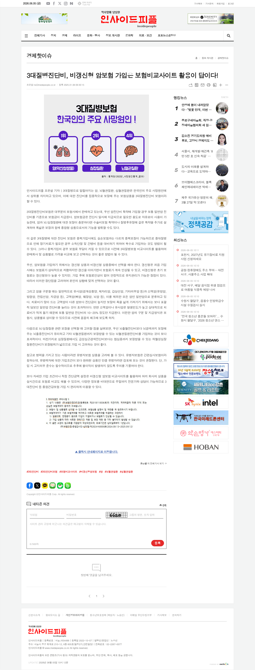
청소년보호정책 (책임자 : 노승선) (107, 615)
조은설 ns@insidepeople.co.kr (41, 84)
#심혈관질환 (126, 471)
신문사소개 (34, 615)
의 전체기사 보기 (152, 463)
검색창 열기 (228, 36)
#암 (101, 471)
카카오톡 (45, 485)
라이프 (77, 35)
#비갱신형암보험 (88, 471)
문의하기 (177, 615)
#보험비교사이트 (68, 471)
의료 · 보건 (145, 35)
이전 (89, 596)
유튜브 (48, 3)
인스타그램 (65, 3)
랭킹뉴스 (180, 97)
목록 (196, 85)
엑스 (60, 3)
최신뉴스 (180, 239)
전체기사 (39, 35)
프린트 (208, 85)
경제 (64, 35)
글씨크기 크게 (220, 85)
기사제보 (198, 3)
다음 (103, 596)
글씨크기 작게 (226, 85)
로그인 (231, 3)
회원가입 (221, 3)
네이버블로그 (71, 3)
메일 (202, 85)
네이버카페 (60, 485)
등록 (158, 543)
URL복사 (190, 85)
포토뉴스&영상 (166, 35)
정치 (53, 35)
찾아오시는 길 (53, 615)
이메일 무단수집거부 (141, 615)
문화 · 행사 (93, 35)
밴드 (68, 485)
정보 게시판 (113, 35)
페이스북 (54, 3)
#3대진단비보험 (49, 471)
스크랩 (214, 85)
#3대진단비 (33, 471)
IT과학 (129, 35)
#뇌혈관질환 (111, 471)
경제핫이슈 (223, 58)
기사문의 (209, 3)
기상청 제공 (86, 5)
